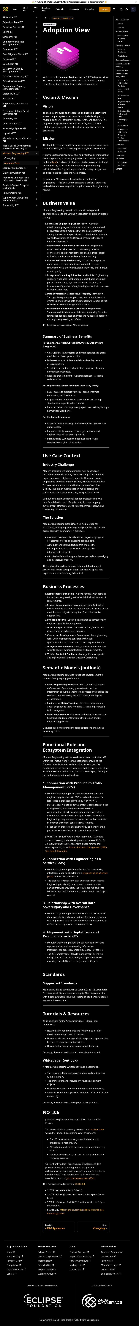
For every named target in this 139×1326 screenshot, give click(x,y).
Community (74, 9)
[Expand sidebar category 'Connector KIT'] (36, 49)
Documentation (97, 2)
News (15, 9)
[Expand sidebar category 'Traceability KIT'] (36, 205)
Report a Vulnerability (82, 1256)
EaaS (54, 162)
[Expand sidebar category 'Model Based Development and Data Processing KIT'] (36, 147)
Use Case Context (123, 45)
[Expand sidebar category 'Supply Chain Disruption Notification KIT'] (36, 199)
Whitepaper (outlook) (122, 163)
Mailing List (45, 1260)
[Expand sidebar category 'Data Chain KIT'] (36, 64)
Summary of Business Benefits (123, 38)
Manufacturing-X (111, 1265)
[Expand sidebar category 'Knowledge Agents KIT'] (36, 128)
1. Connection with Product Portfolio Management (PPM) (123, 86)
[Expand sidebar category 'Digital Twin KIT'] (36, 94)
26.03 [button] (104, 9)
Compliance (14, 1265)
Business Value (122, 31)
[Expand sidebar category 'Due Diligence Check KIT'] (36, 54)
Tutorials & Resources (120, 156)
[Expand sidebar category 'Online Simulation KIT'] (36, 173)
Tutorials (60, 9)
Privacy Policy (15, 1256)
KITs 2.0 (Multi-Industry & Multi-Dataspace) (59, 2)
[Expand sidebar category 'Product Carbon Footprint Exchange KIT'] (36, 186)
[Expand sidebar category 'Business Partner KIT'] (36, 27)
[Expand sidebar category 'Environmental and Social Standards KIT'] (36, 112)
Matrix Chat (77, 1269)
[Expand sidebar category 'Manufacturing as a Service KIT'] (36, 139)
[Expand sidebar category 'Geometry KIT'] (36, 118)
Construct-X (108, 1269)
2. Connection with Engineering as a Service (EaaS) (124, 101)
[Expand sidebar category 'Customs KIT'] (36, 59)
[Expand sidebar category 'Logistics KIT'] (36, 133)
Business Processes (123, 60)
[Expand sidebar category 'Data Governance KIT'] (36, 81)
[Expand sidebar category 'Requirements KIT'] (36, 193)
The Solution (123, 56)
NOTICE (119, 169)
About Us (25, 9)
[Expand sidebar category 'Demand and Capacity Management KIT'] (36, 87)
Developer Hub (46, 9)
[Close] (135, 2)
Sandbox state (96, 1129)
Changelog (89, 9)
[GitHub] (121, 9)
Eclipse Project (46, 1252)
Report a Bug (46, 1265)
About (11, 1252)
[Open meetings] (114, 9)
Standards (120, 144)
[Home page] (45, 18)
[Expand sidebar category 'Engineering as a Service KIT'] (36, 104)
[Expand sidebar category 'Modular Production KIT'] (36, 168)
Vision (120, 23)
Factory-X (107, 1260)
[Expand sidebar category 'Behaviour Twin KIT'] (36, 22)
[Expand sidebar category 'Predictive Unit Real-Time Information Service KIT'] (36, 179)
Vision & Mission (122, 20)
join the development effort (80, 1178)
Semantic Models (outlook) (123, 65)
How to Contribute (80, 1260)
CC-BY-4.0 (80, 1183)
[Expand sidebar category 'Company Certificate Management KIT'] (36, 43)
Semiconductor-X (111, 1273)
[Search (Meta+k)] (133, 9)
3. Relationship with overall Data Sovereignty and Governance (124, 118)
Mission (121, 27)
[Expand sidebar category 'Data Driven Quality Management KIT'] (36, 70)
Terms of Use (14, 1260)
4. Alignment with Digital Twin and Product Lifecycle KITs (123, 135)
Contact (12, 1273)
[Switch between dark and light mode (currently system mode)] (127, 9)
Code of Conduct (79, 1252)
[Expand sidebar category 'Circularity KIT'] (36, 37)
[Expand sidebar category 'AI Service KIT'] (36, 17)
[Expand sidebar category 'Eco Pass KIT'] (36, 98)
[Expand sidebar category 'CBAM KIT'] (36, 32)
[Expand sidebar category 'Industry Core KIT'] (36, 123)
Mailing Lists (77, 1265)
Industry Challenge (122, 50)
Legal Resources (16, 1269)
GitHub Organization (49, 1256)
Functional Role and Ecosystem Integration (122, 73)
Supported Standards (122, 150)
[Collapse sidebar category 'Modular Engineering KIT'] (36, 153)
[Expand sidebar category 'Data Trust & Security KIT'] (36, 76)
